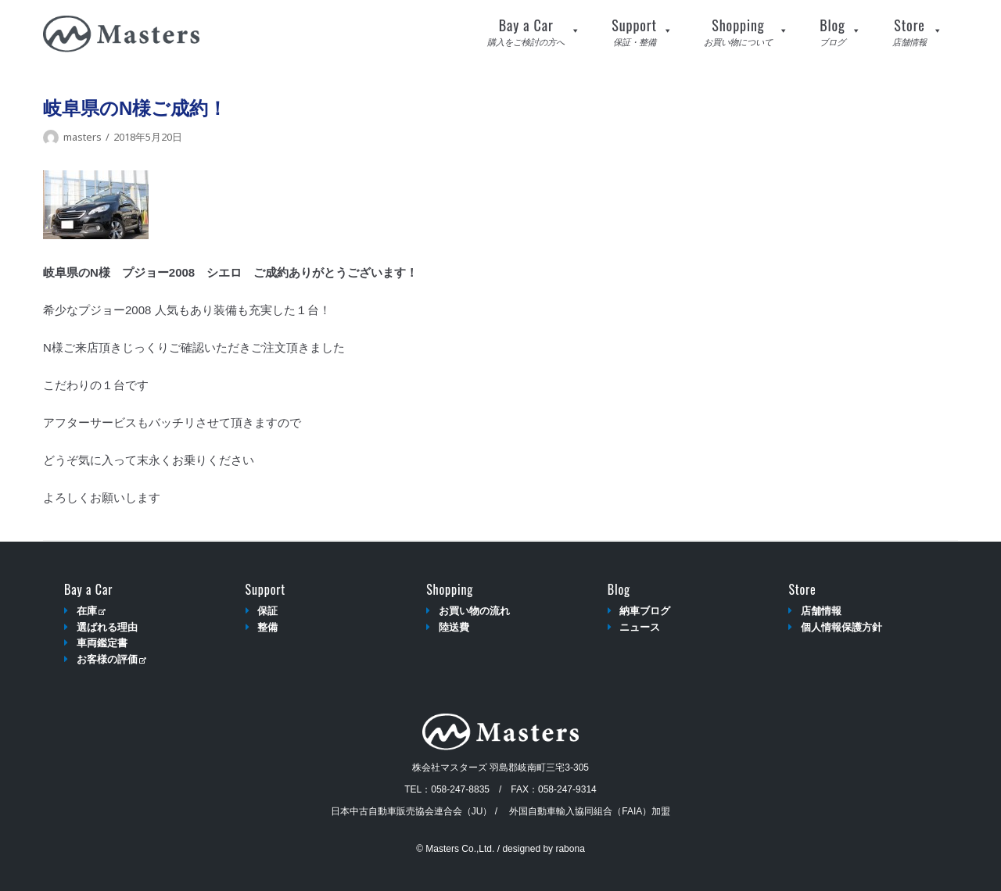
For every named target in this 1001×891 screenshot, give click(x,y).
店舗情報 (821, 611)
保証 (267, 611)
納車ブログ (644, 611)
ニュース (639, 627)
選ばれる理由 (107, 627)
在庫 (91, 611)
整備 (267, 627)
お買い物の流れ (474, 611)
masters (82, 137)
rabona (569, 848)
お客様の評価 (111, 659)
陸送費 (454, 627)
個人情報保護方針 (841, 627)
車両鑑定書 (102, 643)
